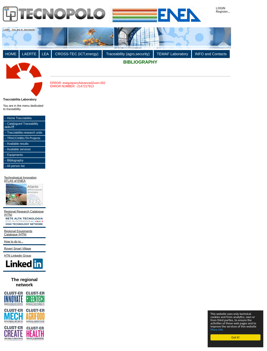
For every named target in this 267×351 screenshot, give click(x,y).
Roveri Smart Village (17, 248)
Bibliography (15, 160)
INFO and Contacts (211, 54)
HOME (11, 54)
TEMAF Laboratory (172, 54)
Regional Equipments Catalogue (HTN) (18, 233)
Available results (18, 143)
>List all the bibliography (66, 72)
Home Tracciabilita (19, 118)
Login (6, 29)
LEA (45, 54)
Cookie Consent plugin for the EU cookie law (235, 344)
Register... (223, 11)
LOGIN (220, 8)
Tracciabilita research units (24, 132)
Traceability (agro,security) (128, 54)
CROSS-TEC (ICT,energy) (76, 54)
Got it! (235, 337)
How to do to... (13, 241)
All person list (16, 166)
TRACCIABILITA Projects (23, 138)
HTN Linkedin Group (24, 262)
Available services (19, 149)
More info (216, 330)
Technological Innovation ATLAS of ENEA (24, 191)
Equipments (15, 154)
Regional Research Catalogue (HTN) (24, 218)
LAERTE (29, 54)
